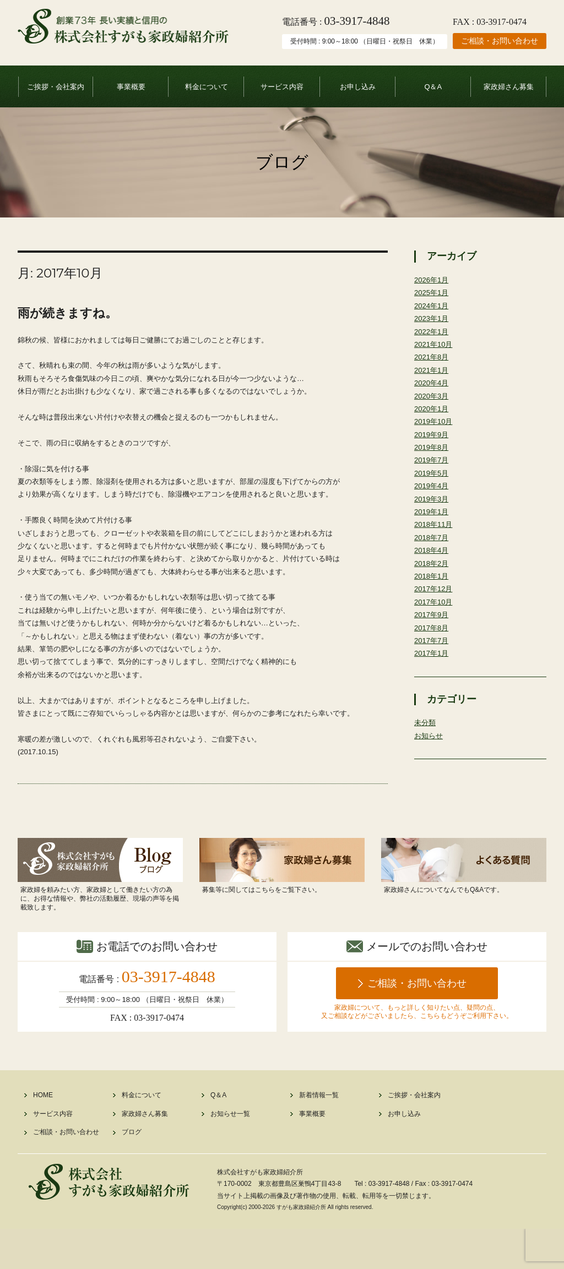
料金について (206, 86)
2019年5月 (432, 488)
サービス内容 (282, 86)
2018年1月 (432, 599)
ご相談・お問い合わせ (499, 40)
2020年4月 (432, 390)
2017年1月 (432, 682)
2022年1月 (432, 335)
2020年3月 (432, 405)
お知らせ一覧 (230, 1154)
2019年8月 (432, 460)
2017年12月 (434, 612)
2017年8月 (432, 654)
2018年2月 (432, 585)
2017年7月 (432, 668)
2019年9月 (432, 446)
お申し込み (357, 86)
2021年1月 (432, 377)
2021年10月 (434, 349)
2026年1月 (432, 280)
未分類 (425, 752)
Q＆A (433, 86)
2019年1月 (432, 529)
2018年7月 (432, 557)
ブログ (132, 1173)
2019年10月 (434, 432)
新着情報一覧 (319, 1135)
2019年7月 (432, 474)
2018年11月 (434, 544)
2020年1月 (432, 419)
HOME (43, 1135)
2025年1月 (432, 294)
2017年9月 (432, 640)
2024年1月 (432, 307)
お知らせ (429, 766)
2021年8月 (432, 363)
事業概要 (131, 86)
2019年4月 (432, 502)
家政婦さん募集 (508, 86)
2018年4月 (432, 571)
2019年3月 (432, 515)
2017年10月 (434, 627)
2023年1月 (432, 322)
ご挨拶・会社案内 (55, 86)
